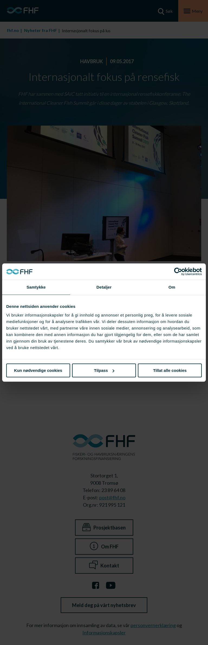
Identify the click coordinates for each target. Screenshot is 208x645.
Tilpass (104, 370)
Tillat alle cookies (170, 370)
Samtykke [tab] (36, 287)
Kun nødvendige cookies (38, 370)
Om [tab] (171, 287)
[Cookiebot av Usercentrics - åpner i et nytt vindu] (178, 271)
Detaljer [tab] (104, 287)
